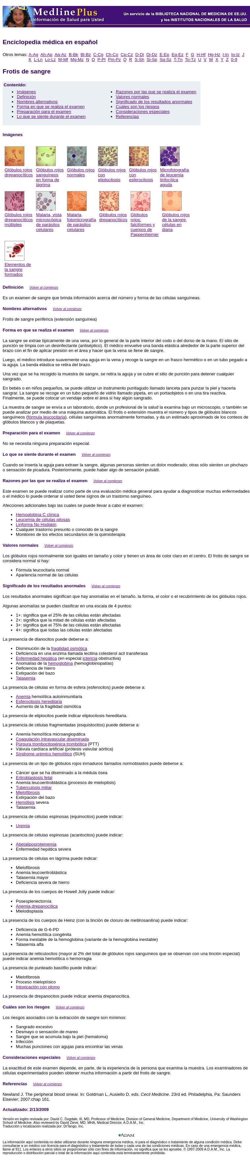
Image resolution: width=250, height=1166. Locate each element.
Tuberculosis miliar (34, 787)
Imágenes (26, 91)
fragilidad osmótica (69, 648)
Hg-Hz (214, 54)
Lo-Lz (50, 59)
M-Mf (63, 59)
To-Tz (190, 59)
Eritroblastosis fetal (34, 777)
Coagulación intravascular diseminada (52, 739)
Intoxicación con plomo (38, 986)
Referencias (127, 116)
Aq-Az (60, 54)
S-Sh (139, 59)
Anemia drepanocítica (37, 906)
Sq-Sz (166, 59)
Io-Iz (235, 54)
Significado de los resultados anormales (154, 101)
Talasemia (25, 678)
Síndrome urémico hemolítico (44, 753)
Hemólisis (25, 802)
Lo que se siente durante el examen (51, 116)
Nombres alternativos (37, 101)
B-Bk (73, 54)
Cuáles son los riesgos (137, 106)
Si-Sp (152, 59)
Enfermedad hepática (36, 658)
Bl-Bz (85, 54)
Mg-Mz (77, 59)
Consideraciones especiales (143, 111)
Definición (26, 96)
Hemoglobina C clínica (37, 514)
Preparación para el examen (44, 111)
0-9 (234, 59)
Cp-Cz (127, 54)
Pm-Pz (114, 59)
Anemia (23, 696)
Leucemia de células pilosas (43, 519)
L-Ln (38, 59)
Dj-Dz (151, 54)
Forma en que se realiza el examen (51, 106)
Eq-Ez (177, 54)
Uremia (23, 825)
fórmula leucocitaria (46, 417)
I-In (226, 54)
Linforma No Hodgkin (36, 524)
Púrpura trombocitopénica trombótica (51, 744)
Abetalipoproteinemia (36, 844)
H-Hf (201, 54)
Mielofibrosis (28, 792)
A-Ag (33, 54)
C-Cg (98, 54)
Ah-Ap (46, 54)
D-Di (139, 54)
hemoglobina (60, 663)
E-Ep (164, 54)
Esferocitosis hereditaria (39, 701)
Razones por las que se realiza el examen (156, 91)
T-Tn (178, 59)
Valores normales (132, 96)
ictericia (90, 658)
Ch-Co (112, 54)
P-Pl (101, 59)
